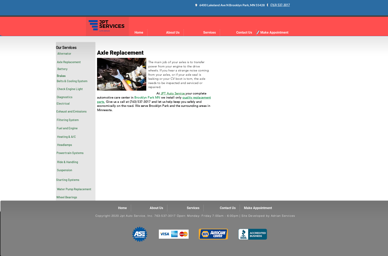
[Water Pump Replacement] (74, 189)
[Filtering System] (67, 120)
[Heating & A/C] (66, 137)
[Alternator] (64, 53)
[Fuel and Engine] (67, 128)
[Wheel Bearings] (66, 197)
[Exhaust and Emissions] (71, 111)
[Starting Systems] (67, 179)
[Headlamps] (64, 145)
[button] (63, 104)
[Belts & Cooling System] (72, 81)
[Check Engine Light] (70, 89)
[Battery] (62, 69)
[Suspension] (64, 170)
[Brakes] (61, 76)
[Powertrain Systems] (70, 153)
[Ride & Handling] (68, 162)
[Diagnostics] (64, 97)
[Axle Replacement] (69, 62)
